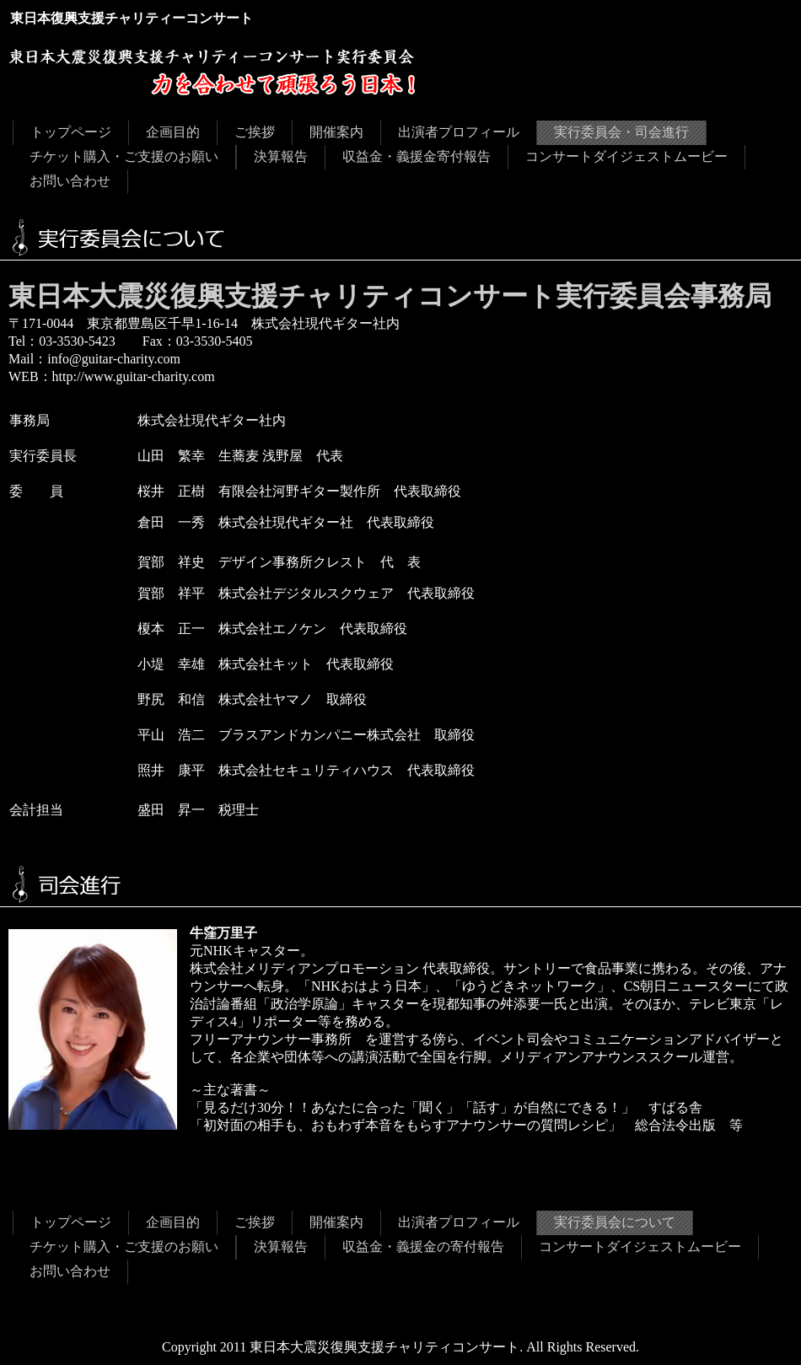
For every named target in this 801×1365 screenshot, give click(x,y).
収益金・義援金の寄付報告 (423, 1246)
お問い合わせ (70, 181)
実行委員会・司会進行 (621, 132)
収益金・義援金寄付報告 (416, 156)
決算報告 (281, 156)
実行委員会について (614, 1222)
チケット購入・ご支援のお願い (124, 156)
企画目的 (173, 132)
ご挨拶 (254, 132)
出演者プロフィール (458, 132)
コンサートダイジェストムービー (626, 156)
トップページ (70, 132)
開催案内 (336, 132)
